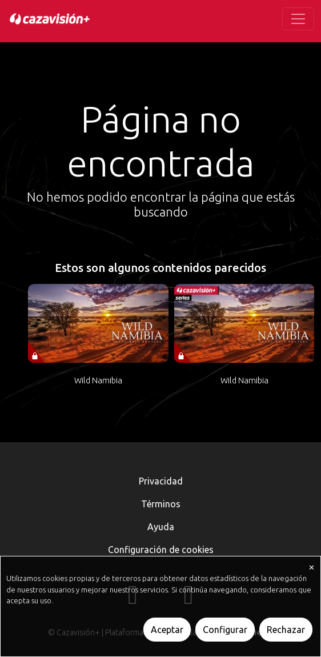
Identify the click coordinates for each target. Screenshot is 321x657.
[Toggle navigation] (298, 18)
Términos (160, 504)
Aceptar (167, 629)
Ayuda (160, 527)
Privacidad (161, 481)
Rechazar (286, 629)
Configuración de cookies (161, 549)
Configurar (225, 629)
